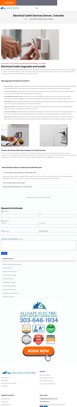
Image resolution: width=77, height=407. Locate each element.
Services (42, 371)
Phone (5, 231)
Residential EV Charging (9, 282)
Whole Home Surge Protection (11, 293)
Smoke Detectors (7, 268)
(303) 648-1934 (44, 401)
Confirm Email (42, 223)
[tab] (38, 258)
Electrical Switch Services (9, 271)
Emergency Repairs (45, 375)
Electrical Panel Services (9, 289)
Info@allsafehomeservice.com (49, 398)
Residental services (8, 258)
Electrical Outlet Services (9, 275)
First (2, 213)
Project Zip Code (43, 231)
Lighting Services (5, 398)
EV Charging (4, 401)
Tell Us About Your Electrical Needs (12, 239)
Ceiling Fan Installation (8, 296)
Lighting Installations (8, 278)
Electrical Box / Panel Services (48, 383)
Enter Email (3, 223)
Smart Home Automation (9, 286)
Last (40, 213)
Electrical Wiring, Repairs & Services (12, 264)
